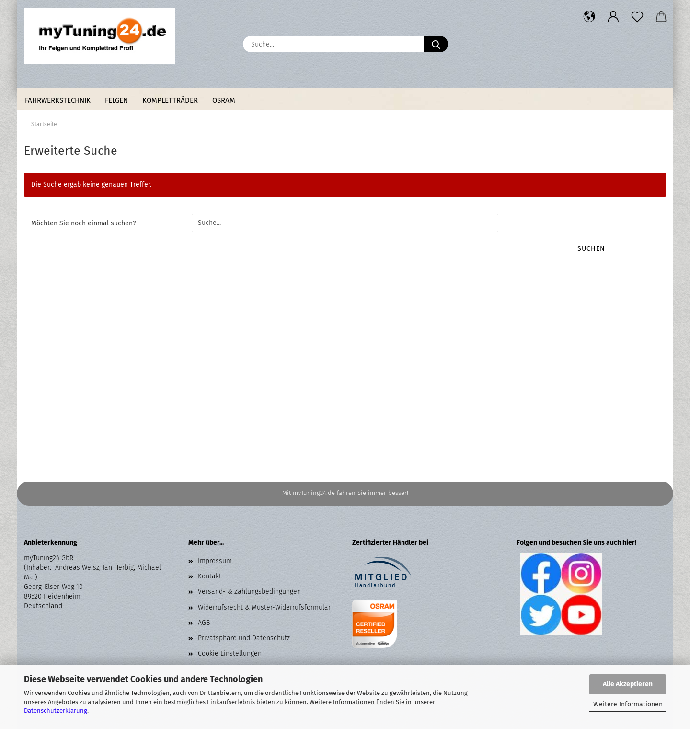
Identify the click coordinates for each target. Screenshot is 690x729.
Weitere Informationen (628, 704)
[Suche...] (436, 44)
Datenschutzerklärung (55, 710)
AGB (204, 623)
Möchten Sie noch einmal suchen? (83, 223)
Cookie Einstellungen (230, 653)
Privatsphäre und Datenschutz (244, 638)
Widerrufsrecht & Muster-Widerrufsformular (264, 607)
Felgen (116, 100)
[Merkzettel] (637, 17)
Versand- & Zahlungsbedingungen (249, 592)
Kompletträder (170, 100)
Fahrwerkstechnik (58, 100)
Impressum (215, 561)
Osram (223, 100)
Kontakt (209, 576)
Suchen (591, 249)
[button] (589, 17)
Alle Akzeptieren (628, 684)
